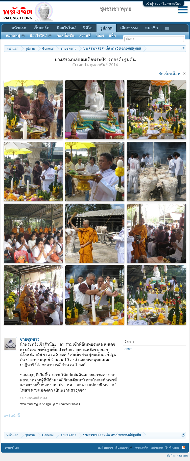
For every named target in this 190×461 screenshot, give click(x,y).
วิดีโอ (88, 28)
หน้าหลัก (157, 448)
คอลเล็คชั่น (65, 36)
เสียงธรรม (129, 28)
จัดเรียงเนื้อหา (172, 73)
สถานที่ (85, 36)
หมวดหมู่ (15, 36)
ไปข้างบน (172, 448)
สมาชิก (151, 28)
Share (128, 349)
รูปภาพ (106, 28)
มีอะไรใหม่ (66, 28)
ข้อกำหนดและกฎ (177, 455)
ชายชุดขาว (29, 339)
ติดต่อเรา (123, 448)
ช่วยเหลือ (141, 448)
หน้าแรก (18, 28)
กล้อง (99, 36)
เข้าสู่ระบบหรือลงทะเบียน (163, 3)
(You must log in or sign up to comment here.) (50, 404)
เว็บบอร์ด (41, 28)
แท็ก (112, 36)
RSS (183, 447)
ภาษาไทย (12, 448)
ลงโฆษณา (105, 448)
